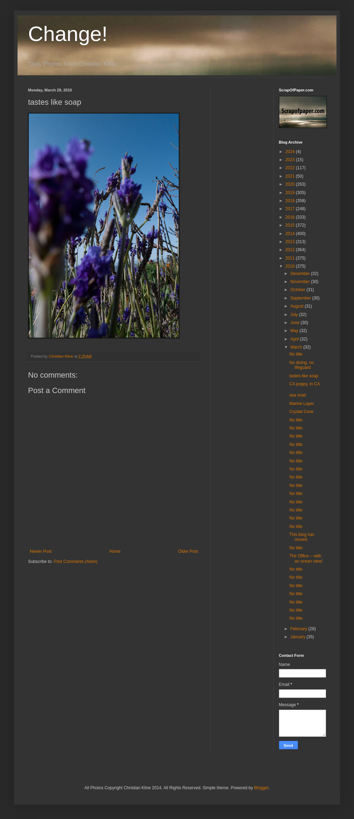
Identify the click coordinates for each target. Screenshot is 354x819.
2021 (290, 176)
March (296, 347)
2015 (290, 225)
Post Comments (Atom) (75, 561)
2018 (290, 200)
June (295, 322)
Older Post (188, 551)
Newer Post (41, 551)
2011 (290, 258)
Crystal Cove (301, 411)
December (300, 273)
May (294, 330)
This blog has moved (301, 537)
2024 (290, 151)
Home (115, 551)
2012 (290, 249)
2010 (290, 266)
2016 (290, 217)
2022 (290, 167)
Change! (68, 34)
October (298, 289)
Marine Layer (301, 403)
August (297, 306)
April (295, 339)
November (300, 281)
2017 (290, 208)
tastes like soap (303, 375)
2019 (290, 192)
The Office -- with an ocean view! (305, 558)
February (299, 628)
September (301, 298)
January (298, 636)
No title (295, 354)
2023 (290, 159)
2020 (290, 184)
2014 (290, 233)
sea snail (297, 395)
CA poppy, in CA (304, 383)
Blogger (261, 787)
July (294, 314)
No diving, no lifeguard (301, 365)
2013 (290, 241)
